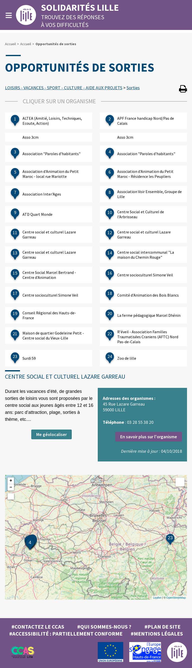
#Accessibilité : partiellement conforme (65, 633)
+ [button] (11, 481)
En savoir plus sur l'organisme (148, 437)
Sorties (133, 88)
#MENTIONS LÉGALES (157, 633)
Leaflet (157, 597)
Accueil (10, 44)
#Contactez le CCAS (38, 626)
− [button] (11, 487)
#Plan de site (162, 626)
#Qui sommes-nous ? (104, 626)
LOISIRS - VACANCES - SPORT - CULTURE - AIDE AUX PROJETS (63, 88)
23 (170, 537)
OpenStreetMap (176, 597)
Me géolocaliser (51, 434)
